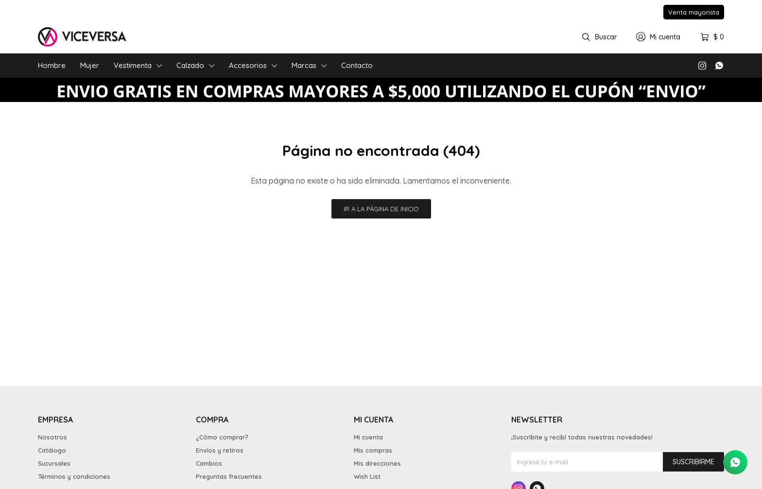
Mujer (89, 65)
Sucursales (54, 463)
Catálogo (52, 450)
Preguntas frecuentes (229, 476)
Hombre (52, 65)
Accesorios (248, 65)
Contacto (357, 65)
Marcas (304, 65)
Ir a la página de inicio (381, 209)
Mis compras (373, 450)
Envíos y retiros (219, 450)
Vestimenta (133, 65)
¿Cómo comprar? (222, 437)
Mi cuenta (368, 437)
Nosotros (52, 437)
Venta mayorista (693, 12)
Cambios (209, 463)
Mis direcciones (377, 463)
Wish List (367, 476)
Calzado (190, 65)
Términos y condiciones (74, 476)
